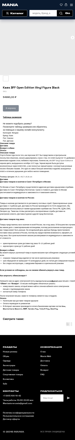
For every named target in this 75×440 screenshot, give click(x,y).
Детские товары (11, 370)
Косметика (8, 379)
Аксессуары (9, 365)
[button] (61, 4)
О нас (43, 352)
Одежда (7, 361)
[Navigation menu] (71, 5)
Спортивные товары (13, 375)
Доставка (45, 361)
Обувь (6, 356)
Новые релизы (10, 352)
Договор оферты (11, 419)
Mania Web (45, 356)
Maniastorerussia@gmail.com (17, 403)
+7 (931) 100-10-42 (12, 396)
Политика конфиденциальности (18, 413)
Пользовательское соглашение (18, 416)
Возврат (44, 370)
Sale (5, 384)
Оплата (44, 365)
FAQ (42, 375)
